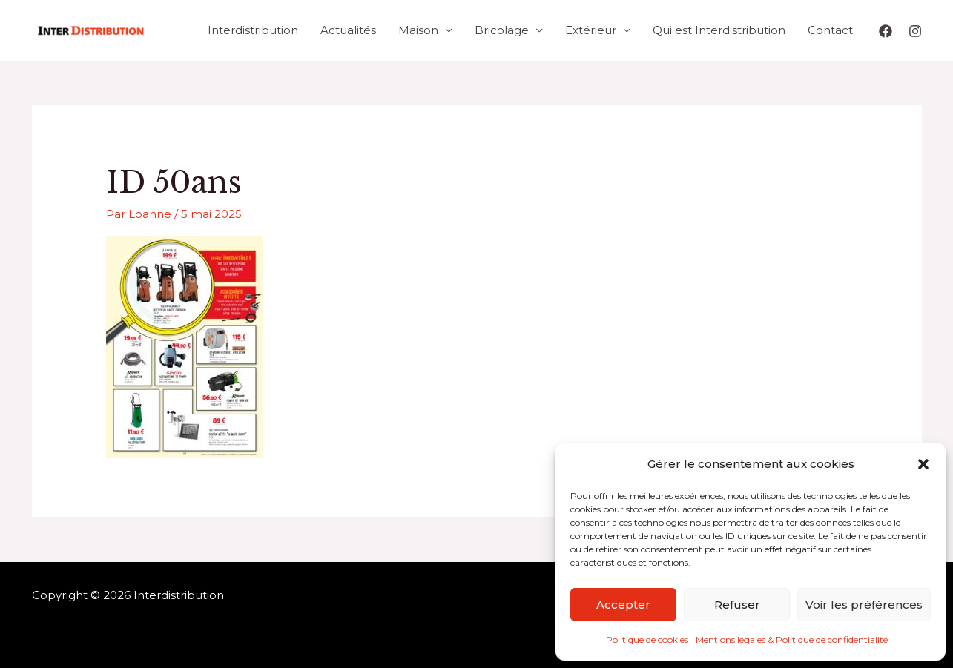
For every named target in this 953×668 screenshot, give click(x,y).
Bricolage (502, 30)
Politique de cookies (647, 639)
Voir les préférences (864, 605)
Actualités (348, 30)
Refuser (737, 605)
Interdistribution (253, 30)
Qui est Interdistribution (719, 30)
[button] (923, 464)
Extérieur (590, 30)
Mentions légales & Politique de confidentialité (792, 639)
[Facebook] (885, 31)
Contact (830, 30)
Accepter (623, 605)
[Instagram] (915, 31)
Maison (418, 30)
